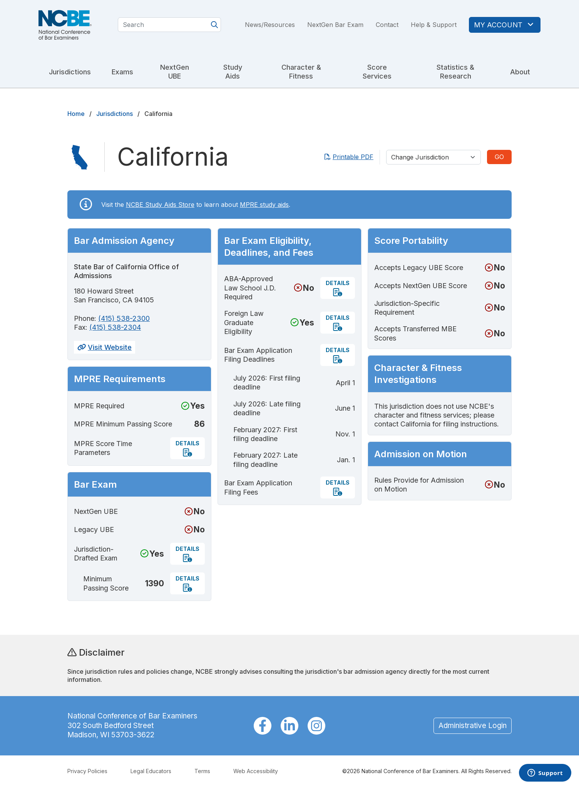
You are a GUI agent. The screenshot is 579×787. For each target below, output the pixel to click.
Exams (122, 72)
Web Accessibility (255, 771)
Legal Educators (151, 771)
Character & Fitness (301, 71)
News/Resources (270, 25)
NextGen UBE (174, 71)
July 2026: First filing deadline (266, 382)
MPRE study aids (264, 204)
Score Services (377, 71)
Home (76, 113)
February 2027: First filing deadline (265, 434)
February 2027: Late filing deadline (265, 459)
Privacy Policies (87, 771)
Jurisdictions (70, 72)
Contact (387, 25)
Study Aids (232, 71)
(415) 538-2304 (115, 327)
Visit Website (104, 347)
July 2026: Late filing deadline (267, 408)
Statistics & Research (455, 71)
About (520, 72)
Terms (202, 771)
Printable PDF (349, 157)
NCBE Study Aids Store (160, 204)
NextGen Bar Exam (335, 25)
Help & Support (434, 25)
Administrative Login (472, 725)
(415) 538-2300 (124, 318)
